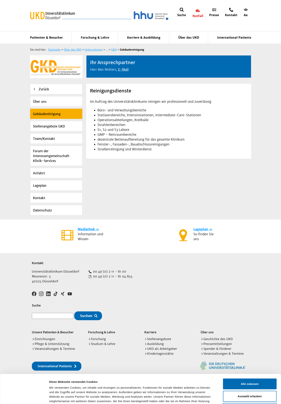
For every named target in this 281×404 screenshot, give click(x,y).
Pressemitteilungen (217, 344)
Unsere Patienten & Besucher (53, 332)
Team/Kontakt (44, 139)
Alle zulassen (250, 354)
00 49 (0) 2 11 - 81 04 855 (112, 276)
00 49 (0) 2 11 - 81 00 (109, 271)
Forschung (98, 339)
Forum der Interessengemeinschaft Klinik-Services (51, 156)
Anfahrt (39, 173)
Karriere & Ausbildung (143, 37)
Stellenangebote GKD (49, 126)
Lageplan (39, 186)
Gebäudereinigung (47, 114)
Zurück (44, 89)
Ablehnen (249, 379)
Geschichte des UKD (218, 339)
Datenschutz (42, 210)
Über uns (39, 102)
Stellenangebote (159, 339)
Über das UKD (188, 37)
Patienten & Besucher (46, 37)
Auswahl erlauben (250, 367)
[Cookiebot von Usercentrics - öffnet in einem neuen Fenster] (24, 397)
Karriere (150, 332)
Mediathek (86, 229)
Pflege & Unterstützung (52, 344)
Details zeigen (199, 396)
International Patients (234, 37)
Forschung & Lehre (95, 37)
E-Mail (123, 69)
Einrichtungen (45, 339)
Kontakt (39, 198)
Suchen (86, 316)
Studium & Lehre (103, 344)
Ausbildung (155, 344)
